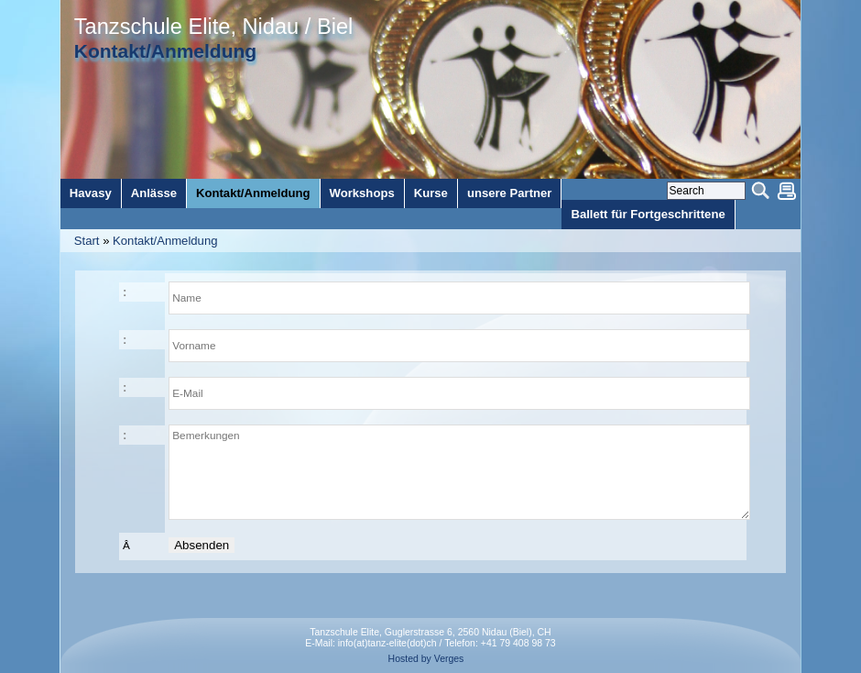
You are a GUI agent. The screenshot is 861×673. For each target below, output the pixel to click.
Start (87, 241)
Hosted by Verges (426, 659)
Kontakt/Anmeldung (165, 241)
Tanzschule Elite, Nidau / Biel (213, 27)
